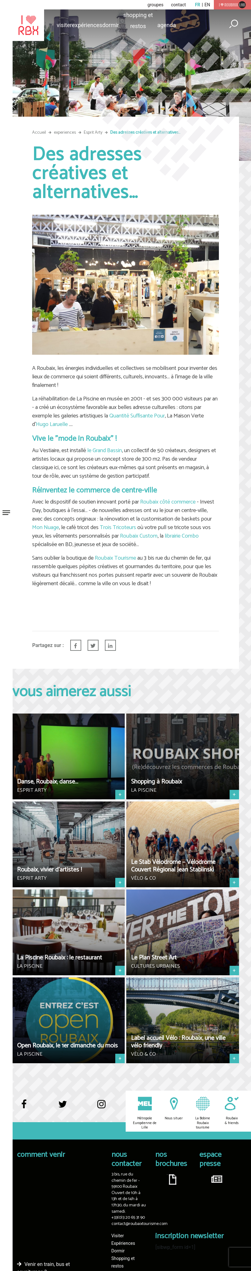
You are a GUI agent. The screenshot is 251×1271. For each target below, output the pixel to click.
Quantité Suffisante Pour (137, 416)
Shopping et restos (138, 16)
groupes (155, 4)
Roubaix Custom (138, 536)
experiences (65, 132)
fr (197, 4)
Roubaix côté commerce (168, 502)
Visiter (64, 25)
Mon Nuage (45, 527)
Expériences (87, 25)
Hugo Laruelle (52, 424)
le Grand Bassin (104, 450)
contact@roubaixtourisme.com (139, 1223)
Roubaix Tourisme (115, 558)
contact (178, 4)
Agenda (166, 25)
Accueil (39, 132)
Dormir (110, 25)
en (207, 4)
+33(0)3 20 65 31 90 (128, 1217)
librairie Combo (182, 536)
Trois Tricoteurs (118, 527)
